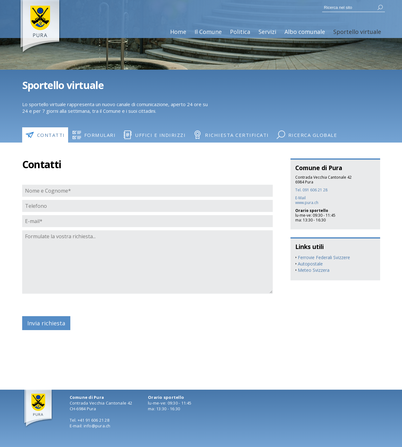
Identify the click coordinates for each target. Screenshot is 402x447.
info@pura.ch (97, 426)
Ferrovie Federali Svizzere (324, 257)
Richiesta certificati (231, 135)
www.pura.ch (306, 202)
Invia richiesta (46, 323)
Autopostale (310, 264)
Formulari (94, 135)
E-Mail (300, 198)
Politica (240, 31)
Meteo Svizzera (313, 270)
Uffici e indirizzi (154, 135)
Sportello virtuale (357, 31)
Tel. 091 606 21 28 (311, 190)
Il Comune (208, 31)
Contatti (45, 135)
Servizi (267, 31)
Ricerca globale (307, 135)
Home (178, 31)
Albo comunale (304, 31)
